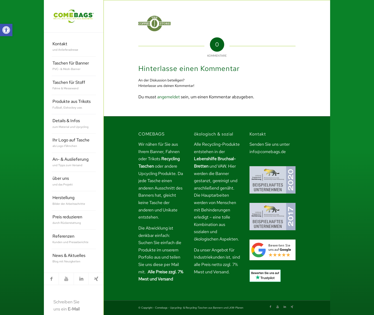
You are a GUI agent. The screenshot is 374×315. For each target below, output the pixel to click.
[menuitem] (74, 47)
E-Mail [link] (74, 309)
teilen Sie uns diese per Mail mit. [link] (159, 264)
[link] (6, 30)
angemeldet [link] (168, 97)
